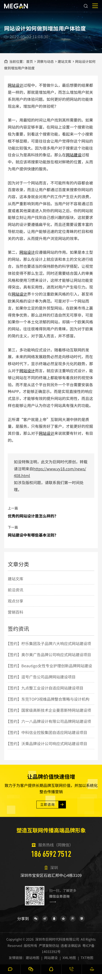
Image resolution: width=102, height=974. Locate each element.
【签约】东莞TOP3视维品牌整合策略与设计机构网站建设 (47, 709)
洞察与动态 (45, 61)
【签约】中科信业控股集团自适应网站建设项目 (46, 737)
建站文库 (64, 61)
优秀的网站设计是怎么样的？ (33, 521)
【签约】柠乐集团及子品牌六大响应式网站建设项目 (48, 654)
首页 (29, 61)
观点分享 (15, 606)
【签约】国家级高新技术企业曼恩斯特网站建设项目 (48, 720)
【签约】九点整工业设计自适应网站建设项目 (44, 693)
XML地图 (69, 957)
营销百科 (15, 617)
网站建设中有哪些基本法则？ (33, 540)
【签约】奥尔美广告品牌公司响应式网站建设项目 (48, 659)
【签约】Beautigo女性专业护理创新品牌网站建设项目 (49, 676)
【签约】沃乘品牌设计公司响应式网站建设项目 (46, 748)
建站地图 (32, 957)
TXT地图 (87, 957)
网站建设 (73, 155)
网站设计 (15, 85)
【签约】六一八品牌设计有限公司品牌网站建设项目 (48, 731)
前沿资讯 (15, 595)
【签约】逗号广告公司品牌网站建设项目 (41, 682)
